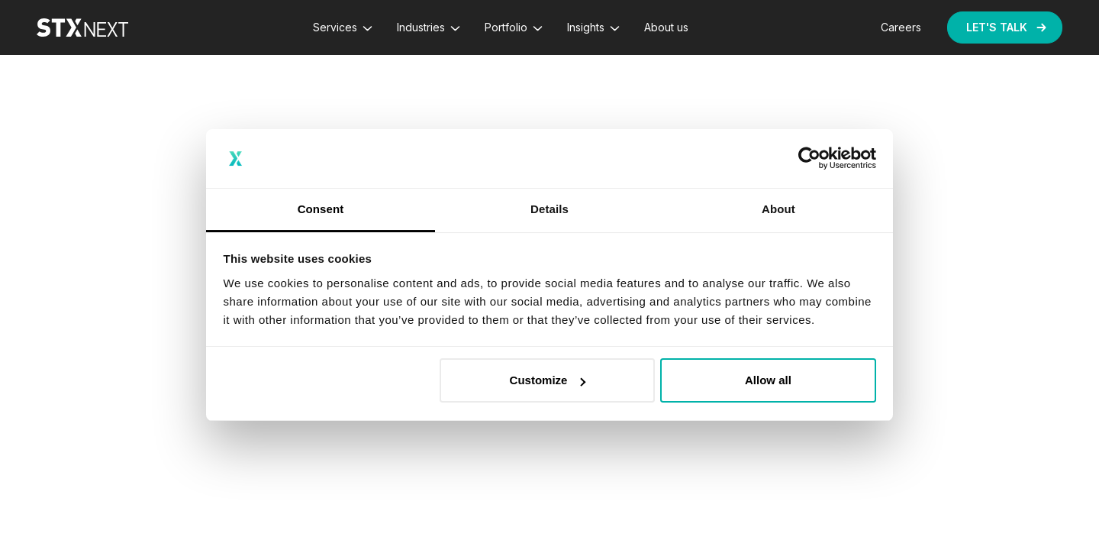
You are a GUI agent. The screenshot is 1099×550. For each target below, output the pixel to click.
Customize (548, 380)
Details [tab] (549, 208)
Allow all (768, 380)
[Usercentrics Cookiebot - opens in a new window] (809, 158)
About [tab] (778, 208)
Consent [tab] (321, 208)
